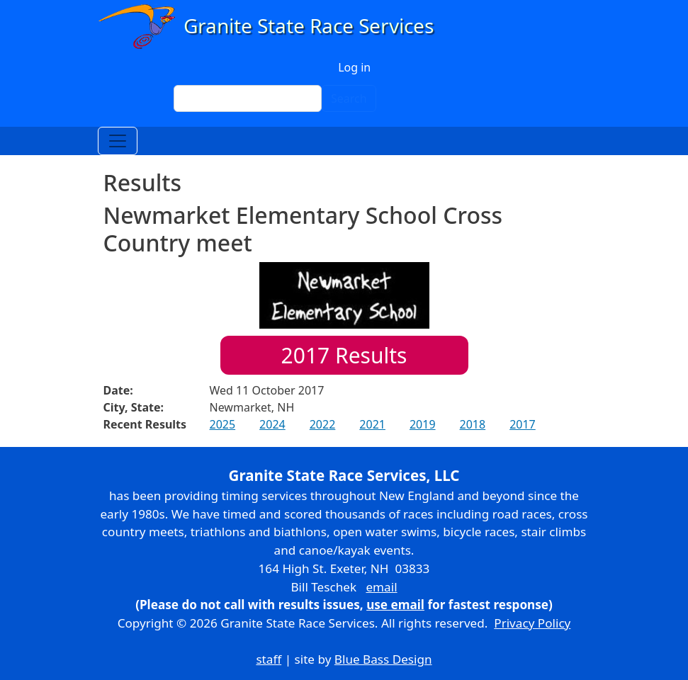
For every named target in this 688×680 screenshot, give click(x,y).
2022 (323, 424)
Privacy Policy (532, 623)
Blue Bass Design (383, 659)
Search (349, 98)
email (381, 587)
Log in (354, 67)
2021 (372, 424)
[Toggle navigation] (117, 141)
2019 (423, 424)
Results (344, 355)
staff (268, 659)
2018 (473, 424)
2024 (272, 424)
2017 (522, 424)
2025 (223, 424)
